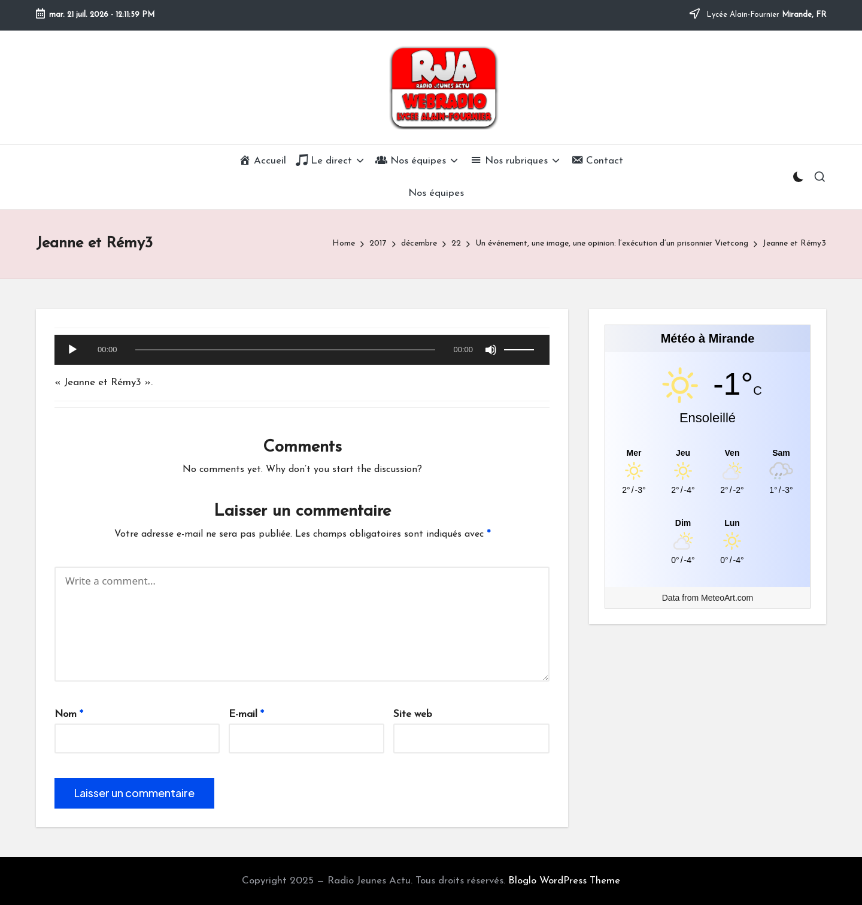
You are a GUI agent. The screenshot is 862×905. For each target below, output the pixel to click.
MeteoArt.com (727, 598)
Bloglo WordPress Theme (564, 881)
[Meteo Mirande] (707, 452)
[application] (302, 353)
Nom (68, 714)
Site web (412, 714)
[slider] (285, 349)
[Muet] (491, 350)
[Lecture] (72, 350)
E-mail (246, 714)
